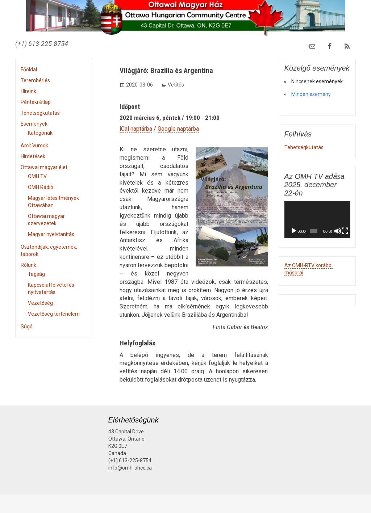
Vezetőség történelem (54, 314)
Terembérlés (35, 80)
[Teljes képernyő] (345, 231)
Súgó (27, 326)
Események (34, 124)
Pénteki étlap (36, 102)
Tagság (36, 274)
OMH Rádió (40, 187)
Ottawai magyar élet (44, 167)
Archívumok (34, 145)
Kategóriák (40, 133)
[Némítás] (337, 231)
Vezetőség (40, 303)
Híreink (28, 91)
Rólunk (28, 265)
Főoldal (29, 69)
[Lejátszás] (293, 231)
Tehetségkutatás (40, 113)
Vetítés (176, 85)
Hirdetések (33, 156)
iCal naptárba (136, 128)
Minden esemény (311, 94)
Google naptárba (178, 128)
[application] (317, 219)
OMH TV (37, 176)
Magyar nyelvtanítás (51, 234)
